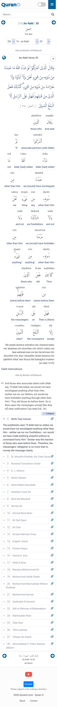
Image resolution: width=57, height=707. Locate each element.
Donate (28, 684)
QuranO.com (26, 695)
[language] (4, 58)
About (22, 701)
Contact (34, 701)
